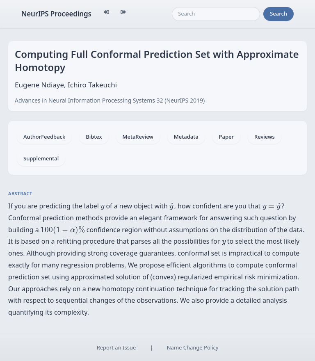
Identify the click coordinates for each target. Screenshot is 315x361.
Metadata (186, 136)
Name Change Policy (193, 347)
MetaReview (138, 136)
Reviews (264, 136)
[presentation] (102, 207)
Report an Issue (116, 347)
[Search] (216, 14)
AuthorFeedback (44, 136)
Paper (226, 136)
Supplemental (41, 158)
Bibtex (94, 136)
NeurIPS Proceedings (56, 13)
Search (278, 13)
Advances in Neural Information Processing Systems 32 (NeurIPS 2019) (110, 100)
